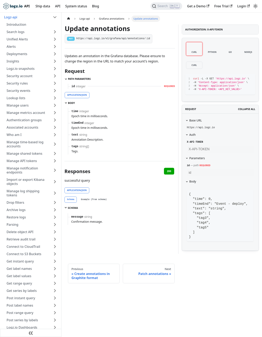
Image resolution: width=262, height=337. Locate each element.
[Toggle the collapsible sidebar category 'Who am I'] (54, 134)
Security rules (17, 83)
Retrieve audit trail (21, 239)
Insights (13, 61)
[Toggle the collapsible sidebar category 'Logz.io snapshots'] (54, 68)
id (188, 165)
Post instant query (21, 298)
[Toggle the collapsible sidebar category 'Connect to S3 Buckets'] (54, 254)
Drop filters (15, 202)
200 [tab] (169, 171)
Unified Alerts (17, 39)
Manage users (18, 105)
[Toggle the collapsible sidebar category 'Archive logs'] (54, 210)
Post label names (20, 305)
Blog (95, 6)
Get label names (19, 268)
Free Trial (223, 6)
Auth (192, 135)
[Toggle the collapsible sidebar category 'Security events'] (54, 90)
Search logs (15, 32)
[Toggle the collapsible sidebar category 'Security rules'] (54, 83)
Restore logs (16, 217)
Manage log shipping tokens (23, 193)
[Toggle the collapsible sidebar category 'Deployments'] (54, 54)
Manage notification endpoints (22, 170)
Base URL (195, 120)
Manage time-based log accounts (25, 144)
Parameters (197, 158)
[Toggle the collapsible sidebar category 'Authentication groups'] (54, 120)
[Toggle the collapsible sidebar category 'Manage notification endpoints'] (54, 170)
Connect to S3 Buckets (24, 254)
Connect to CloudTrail (23, 246)
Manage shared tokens (24, 153)
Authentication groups (24, 120)
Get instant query (20, 261)
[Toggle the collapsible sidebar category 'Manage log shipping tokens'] (54, 193)
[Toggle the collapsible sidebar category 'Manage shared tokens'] (54, 153)
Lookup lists (16, 98)
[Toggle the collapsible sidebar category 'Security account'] (54, 76)
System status (76, 6)
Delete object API (20, 232)
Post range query (20, 312)
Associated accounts (22, 127)
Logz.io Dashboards (22, 327)
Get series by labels (22, 290)
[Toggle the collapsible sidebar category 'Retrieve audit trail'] (54, 239)
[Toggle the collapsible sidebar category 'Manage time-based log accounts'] (54, 144)
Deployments (17, 54)
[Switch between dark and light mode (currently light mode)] (255, 6)
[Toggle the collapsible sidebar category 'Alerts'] (54, 46)
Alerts (11, 46)
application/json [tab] (77, 94)
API (57, 6)
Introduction (16, 24)
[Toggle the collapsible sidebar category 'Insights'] (54, 61)
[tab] (70, 200)
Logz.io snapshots (21, 68)
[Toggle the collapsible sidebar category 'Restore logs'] (54, 217)
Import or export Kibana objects (25, 181)
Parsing (12, 224)
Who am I (14, 134)
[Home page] (68, 19)
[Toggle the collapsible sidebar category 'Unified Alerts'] (54, 39)
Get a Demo (198, 6)
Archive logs (16, 210)
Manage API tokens (22, 161)
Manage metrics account (26, 112)
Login (243, 6)
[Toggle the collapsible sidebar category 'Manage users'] (54, 105)
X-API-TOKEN (195, 142)
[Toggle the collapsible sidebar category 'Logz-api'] (54, 17)
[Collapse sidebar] (30, 333)
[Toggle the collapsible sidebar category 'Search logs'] (54, 32)
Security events (18, 90)
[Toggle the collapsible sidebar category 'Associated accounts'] (54, 127)
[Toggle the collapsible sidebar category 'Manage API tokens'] (54, 161)
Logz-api (10, 17)
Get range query (19, 283)
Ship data (42, 6)
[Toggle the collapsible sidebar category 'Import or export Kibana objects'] (54, 181)
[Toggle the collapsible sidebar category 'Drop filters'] (54, 202)
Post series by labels (22, 320)
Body (192, 181)
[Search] (166, 6)
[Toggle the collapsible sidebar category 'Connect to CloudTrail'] (54, 246)
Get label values (19, 276)
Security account (20, 76)
